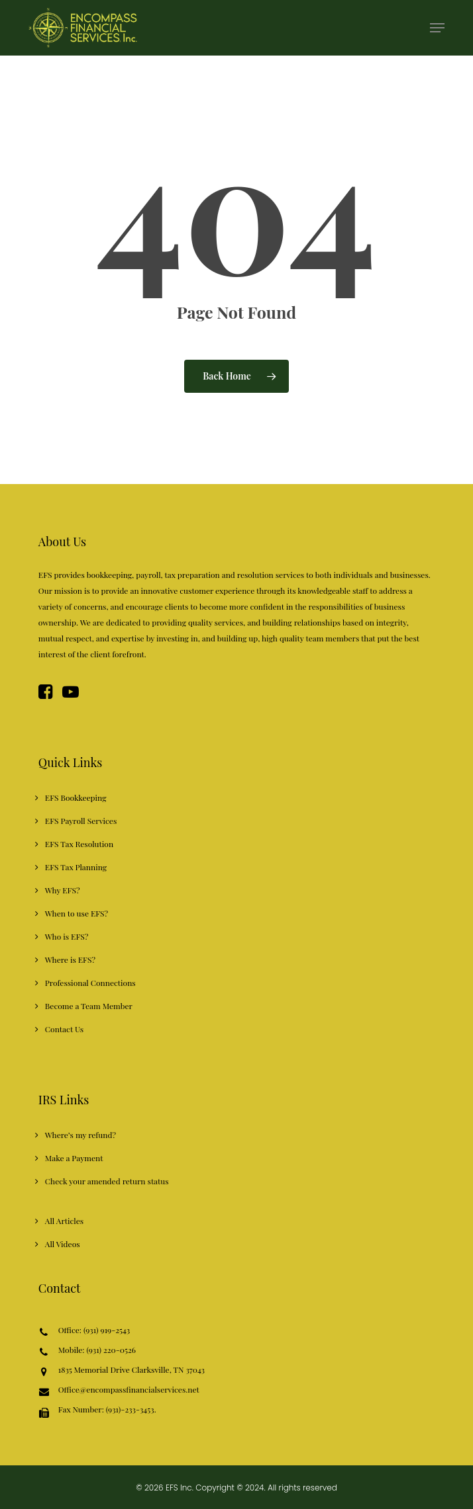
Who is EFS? (66, 936)
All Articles (64, 1220)
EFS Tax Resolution (79, 843)
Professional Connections (90, 982)
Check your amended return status (107, 1181)
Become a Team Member (88, 1005)
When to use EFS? (76, 913)
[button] (437, 27)
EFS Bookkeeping (76, 797)
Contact (59, 1288)
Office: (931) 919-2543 (94, 1331)
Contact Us (64, 1029)
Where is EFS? (70, 959)
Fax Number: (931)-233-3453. (107, 1411)
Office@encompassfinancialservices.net (128, 1390)
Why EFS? (62, 890)
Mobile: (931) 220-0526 (97, 1350)
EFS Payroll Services (81, 820)
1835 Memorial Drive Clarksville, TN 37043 (131, 1370)
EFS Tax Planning (76, 867)
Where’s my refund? (80, 1134)
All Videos (62, 1244)
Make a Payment (74, 1158)
